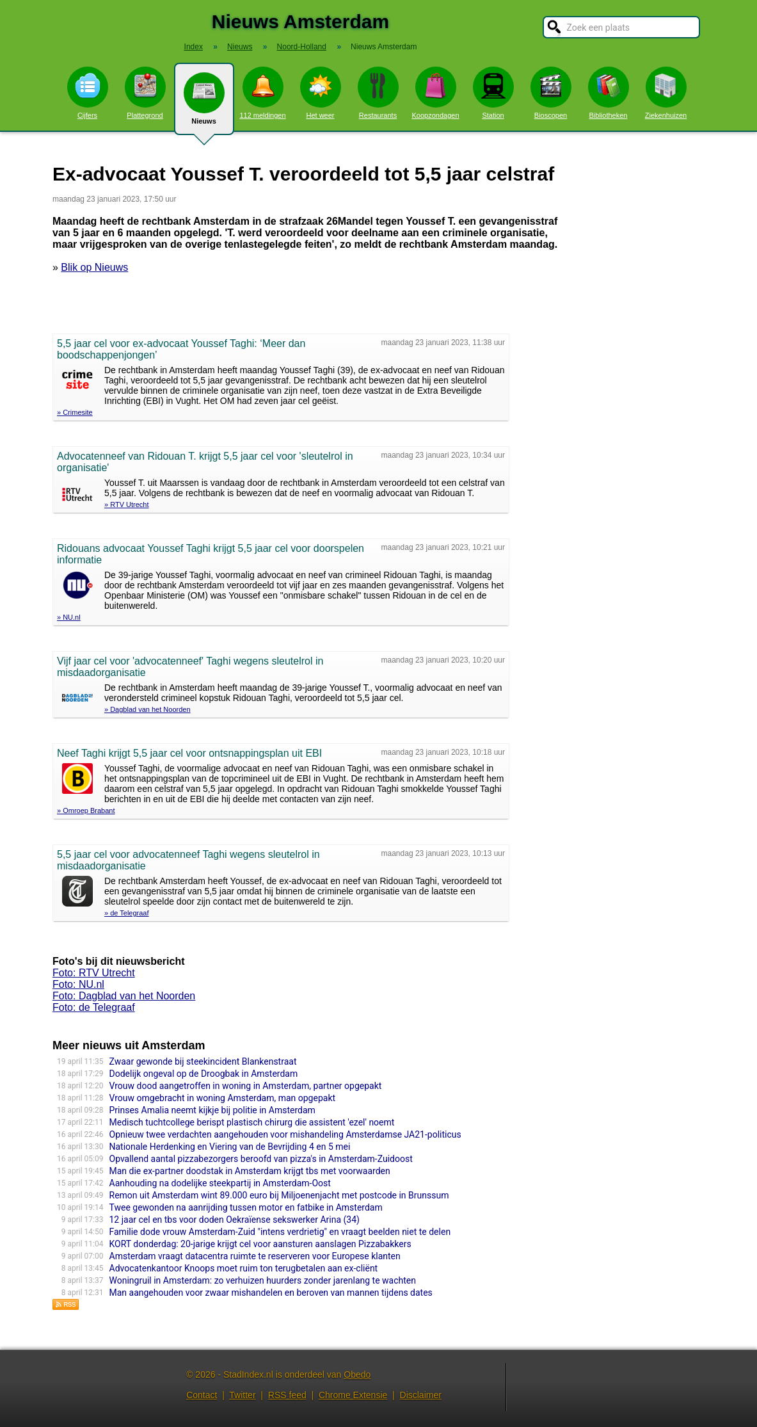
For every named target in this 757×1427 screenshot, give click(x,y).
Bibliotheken (608, 93)
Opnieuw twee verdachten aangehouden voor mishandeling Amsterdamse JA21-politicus (285, 1134)
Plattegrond (145, 93)
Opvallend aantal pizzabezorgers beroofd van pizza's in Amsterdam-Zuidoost (261, 1159)
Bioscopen (550, 93)
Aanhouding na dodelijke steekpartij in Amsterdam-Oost (220, 1183)
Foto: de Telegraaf (93, 1007)
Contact (201, 1395)
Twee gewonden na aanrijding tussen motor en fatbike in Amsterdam (246, 1207)
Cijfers (87, 93)
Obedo (357, 1374)
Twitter (242, 1395)
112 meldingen (262, 93)
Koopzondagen (435, 93)
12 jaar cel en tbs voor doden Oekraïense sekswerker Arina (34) (234, 1219)
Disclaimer (421, 1395)
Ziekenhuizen (666, 93)
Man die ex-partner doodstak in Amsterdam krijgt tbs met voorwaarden (249, 1171)
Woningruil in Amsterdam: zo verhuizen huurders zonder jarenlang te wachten (262, 1280)
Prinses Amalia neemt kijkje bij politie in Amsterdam (212, 1110)
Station (493, 93)
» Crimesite (75, 412)
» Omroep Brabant (86, 810)
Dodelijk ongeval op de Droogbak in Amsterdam (203, 1073)
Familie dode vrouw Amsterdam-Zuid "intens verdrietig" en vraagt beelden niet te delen (280, 1232)
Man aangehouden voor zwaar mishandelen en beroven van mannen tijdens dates (271, 1292)
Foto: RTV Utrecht (93, 972)
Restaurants (378, 93)
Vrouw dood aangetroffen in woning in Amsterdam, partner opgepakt (245, 1086)
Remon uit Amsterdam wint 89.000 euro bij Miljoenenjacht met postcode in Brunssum (279, 1195)
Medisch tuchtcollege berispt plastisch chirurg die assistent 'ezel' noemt (252, 1122)
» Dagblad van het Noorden (147, 709)
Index (193, 46)
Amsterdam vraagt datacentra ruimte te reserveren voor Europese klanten (255, 1256)
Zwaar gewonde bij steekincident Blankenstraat (203, 1061)
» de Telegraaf (126, 913)
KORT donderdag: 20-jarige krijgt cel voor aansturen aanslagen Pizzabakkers (260, 1244)
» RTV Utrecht (126, 504)
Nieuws (204, 103)
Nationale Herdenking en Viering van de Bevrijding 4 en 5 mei (230, 1146)
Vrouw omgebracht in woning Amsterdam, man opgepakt (222, 1098)
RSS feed (287, 1395)
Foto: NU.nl (78, 984)
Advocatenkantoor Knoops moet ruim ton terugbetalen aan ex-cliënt (243, 1268)
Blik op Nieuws (94, 267)
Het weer (320, 93)
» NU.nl (69, 617)
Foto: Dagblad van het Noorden (123, 995)
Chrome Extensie (353, 1395)
